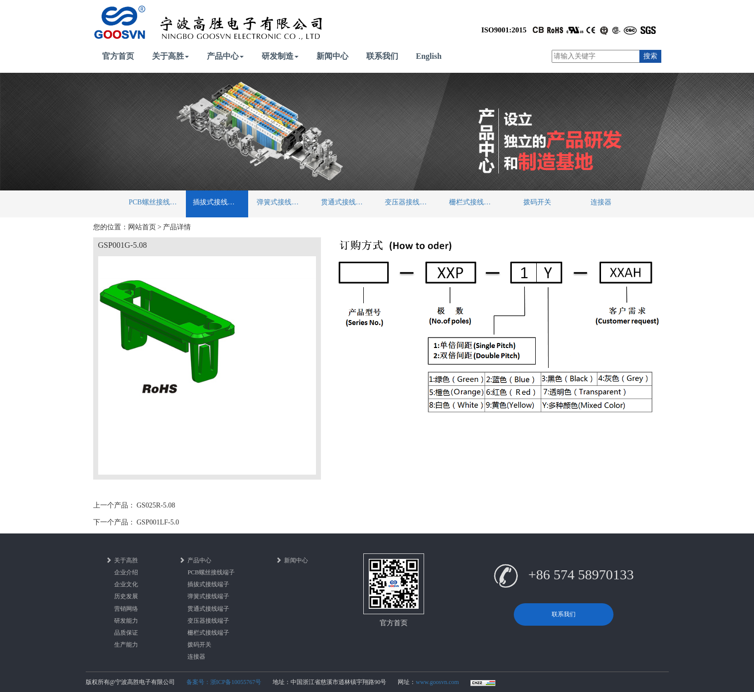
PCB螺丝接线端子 (156, 202)
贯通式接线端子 (345, 202)
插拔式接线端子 (217, 202)
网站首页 (142, 227)
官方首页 (118, 56)
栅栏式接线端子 (473, 202)
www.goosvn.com (437, 682)
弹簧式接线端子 (281, 202)
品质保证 (126, 632)
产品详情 (177, 227)
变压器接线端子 (409, 202)
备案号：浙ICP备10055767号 (224, 682)
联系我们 (382, 56)
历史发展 (126, 596)
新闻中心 (332, 56)
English (429, 56)
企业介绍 (126, 572)
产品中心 (225, 56)
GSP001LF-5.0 (158, 522)
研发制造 (280, 56)
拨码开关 (537, 202)
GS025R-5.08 (156, 505)
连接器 (601, 202)
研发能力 (126, 620)
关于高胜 (170, 56)
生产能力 (126, 644)
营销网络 (126, 608)
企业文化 (126, 584)
